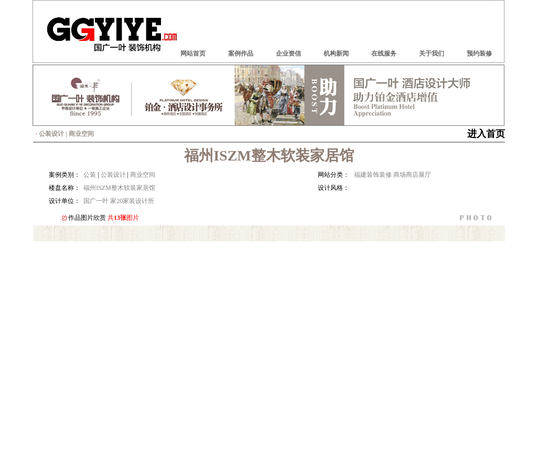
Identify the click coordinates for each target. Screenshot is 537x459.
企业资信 (288, 53)
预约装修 (479, 53)
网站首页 (193, 53)
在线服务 (383, 53)
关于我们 (431, 53)
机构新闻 (336, 53)
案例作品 (240, 53)
